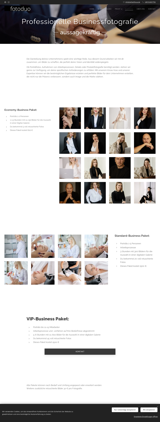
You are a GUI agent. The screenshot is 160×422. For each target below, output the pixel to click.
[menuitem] (89, 9)
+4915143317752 (150, 2)
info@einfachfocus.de (132, 2)
